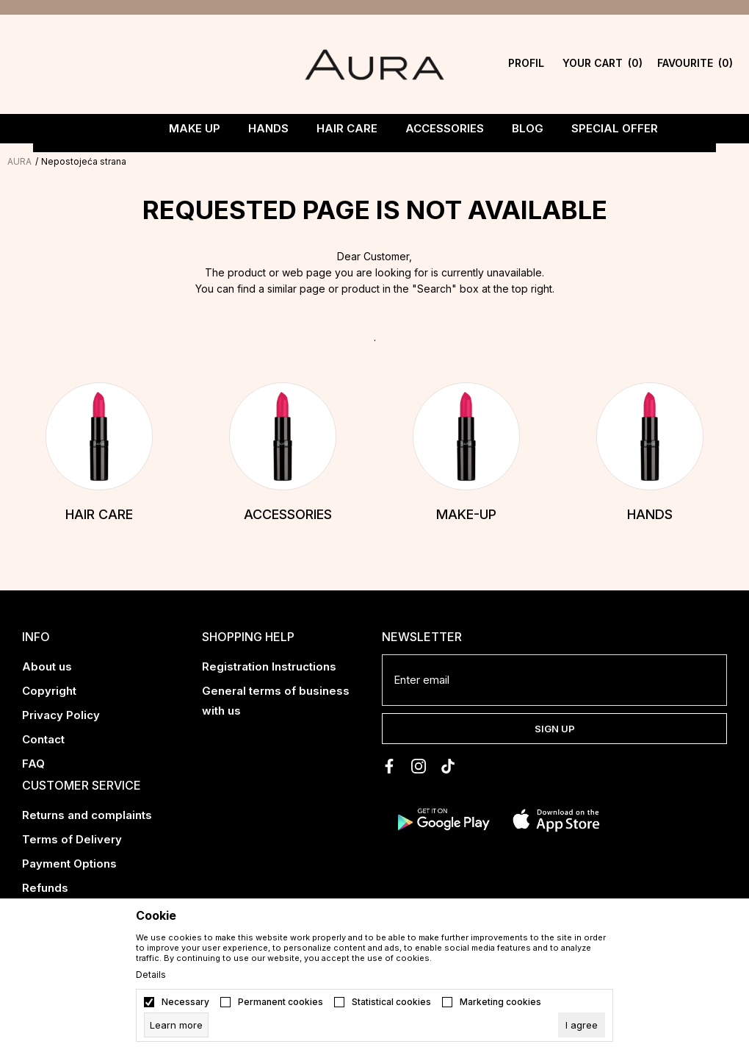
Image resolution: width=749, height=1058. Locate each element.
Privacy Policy (61, 715)
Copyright (49, 691)
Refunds (45, 888)
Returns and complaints (87, 815)
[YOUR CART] (587, 65)
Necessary (185, 1002)
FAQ (33, 764)
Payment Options (69, 864)
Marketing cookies (500, 1002)
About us (47, 666)
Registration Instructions (269, 666)
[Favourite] (665, 64)
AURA (19, 161)
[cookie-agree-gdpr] (581, 1024)
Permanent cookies (280, 1002)
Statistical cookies (391, 1002)
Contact (43, 739)
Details (151, 975)
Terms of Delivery (72, 839)
